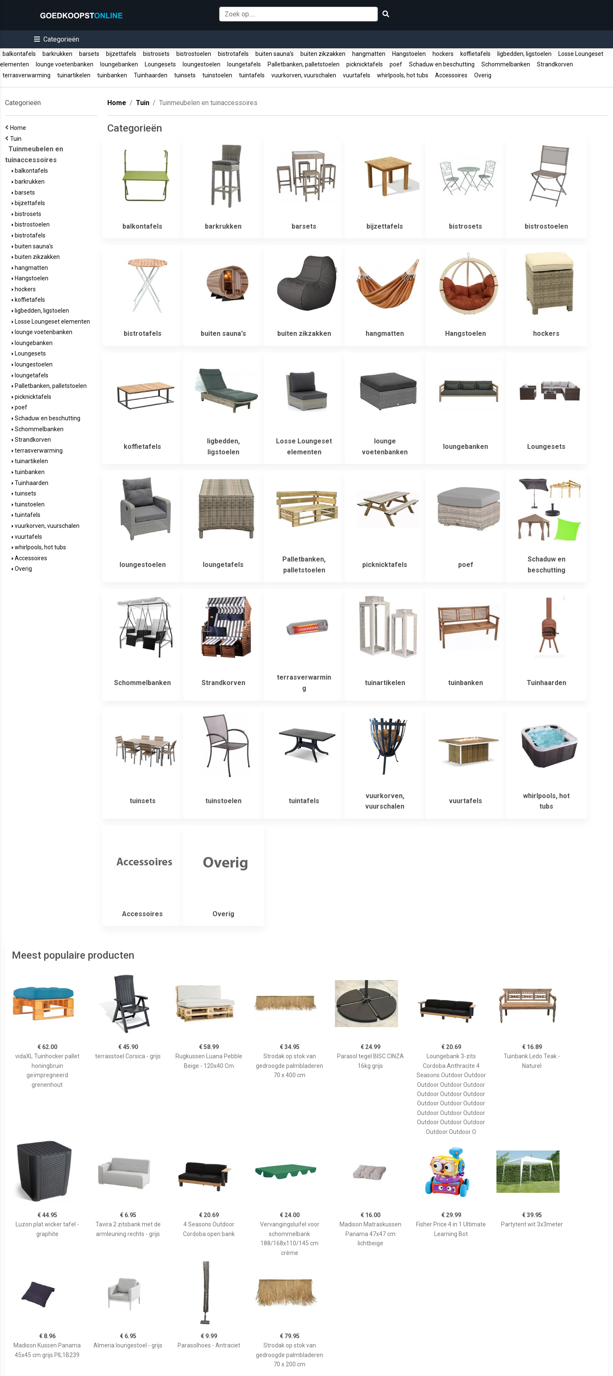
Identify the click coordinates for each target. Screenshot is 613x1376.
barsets (89, 53)
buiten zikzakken (323, 53)
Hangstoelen (409, 53)
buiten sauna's (274, 53)
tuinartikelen (74, 75)
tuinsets (185, 75)
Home (19, 127)
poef (396, 64)
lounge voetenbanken (64, 64)
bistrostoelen (194, 53)
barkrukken (57, 53)
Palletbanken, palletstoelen (303, 64)
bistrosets (156, 53)
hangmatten (369, 53)
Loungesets (160, 64)
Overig (483, 75)
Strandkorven (555, 64)
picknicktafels (364, 64)
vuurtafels (356, 75)
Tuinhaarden (150, 75)
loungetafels (244, 64)
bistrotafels (233, 53)
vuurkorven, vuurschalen (304, 75)
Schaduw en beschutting (441, 64)
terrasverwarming (26, 75)
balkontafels (19, 53)
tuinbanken (112, 75)
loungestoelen (201, 64)
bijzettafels (121, 53)
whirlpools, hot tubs (402, 75)
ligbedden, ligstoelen (524, 53)
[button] (56, 39)
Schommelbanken (506, 64)
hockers (443, 53)
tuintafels (251, 75)
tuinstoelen (217, 75)
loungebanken (119, 64)
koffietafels (475, 53)
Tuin (17, 138)
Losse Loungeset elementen (51, 321)
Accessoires (451, 75)
